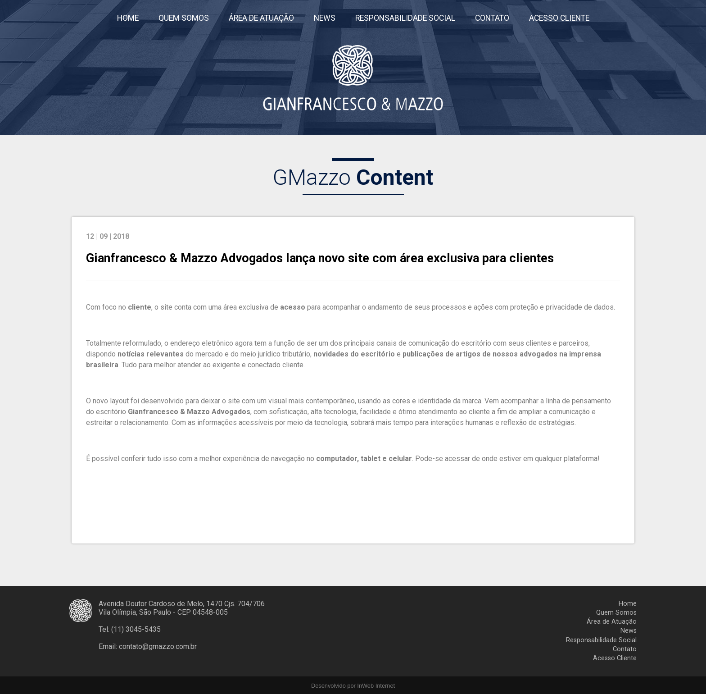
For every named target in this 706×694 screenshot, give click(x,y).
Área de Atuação (612, 622)
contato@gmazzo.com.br (158, 646)
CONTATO (492, 18)
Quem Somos (616, 612)
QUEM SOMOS (183, 18)
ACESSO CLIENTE (559, 18)
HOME (128, 18)
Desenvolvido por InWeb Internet (353, 685)
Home (628, 603)
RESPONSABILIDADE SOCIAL (405, 18)
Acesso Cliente (615, 658)
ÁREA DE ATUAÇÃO (261, 18)
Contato (625, 649)
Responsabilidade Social (601, 640)
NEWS (324, 18)
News (628, 631)
